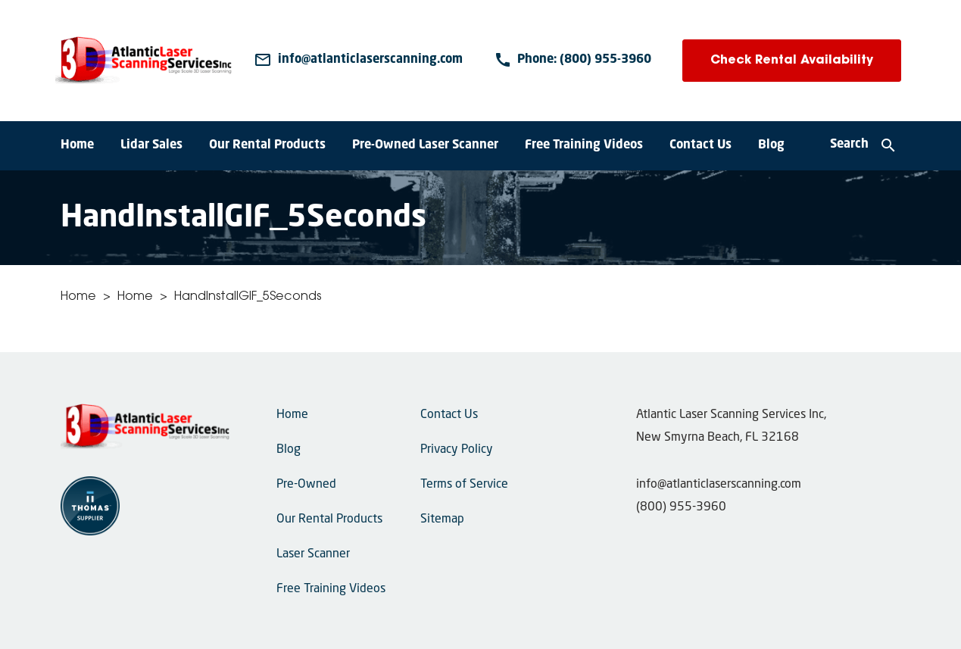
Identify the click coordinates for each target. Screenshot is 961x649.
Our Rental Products (267, 145)
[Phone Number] (572, 61)
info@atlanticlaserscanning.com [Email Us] (718, 485)
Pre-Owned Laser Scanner (425, 145)
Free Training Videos (584, 145)
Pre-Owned (306, 485)
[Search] (863, 146)
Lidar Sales (151, 145)
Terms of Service (464, 485)
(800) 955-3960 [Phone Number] (681, 507)
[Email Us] (358, 61)
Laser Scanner (313, 554)
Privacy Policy (456, 450)
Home (77, 145)
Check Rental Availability (791, 61)
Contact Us (700, 145)
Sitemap (442, 519)
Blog (771, 145)
